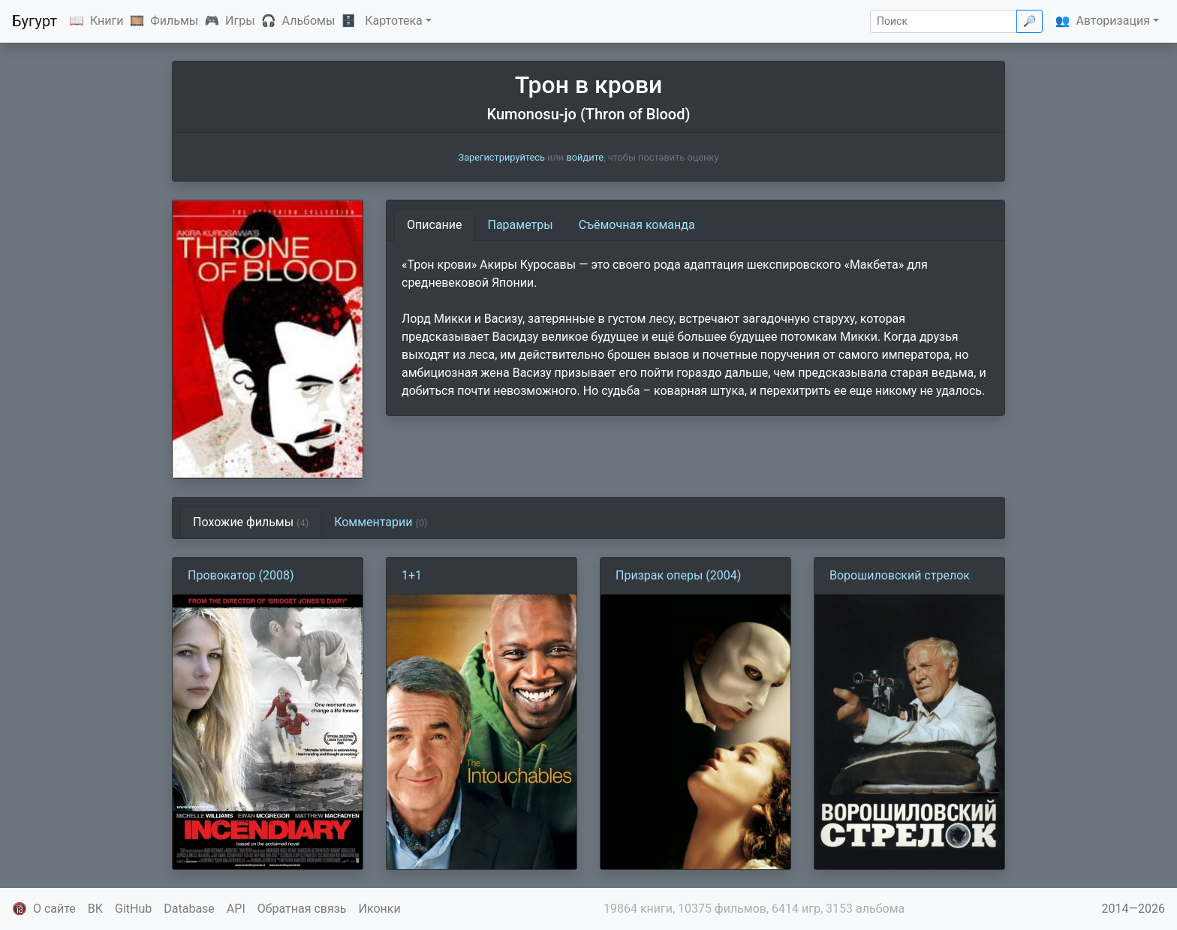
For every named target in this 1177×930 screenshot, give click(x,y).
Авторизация (1113, 21)
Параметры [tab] (520, 225)
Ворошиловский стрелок (899, 575)
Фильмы (174, 21)
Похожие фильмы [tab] (251, 522)
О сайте (54, 908)
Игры (240, 21)
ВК (95, 908)
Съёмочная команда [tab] (637, 225)
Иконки (380, 908)
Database (189, 908)
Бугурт (34, 21)
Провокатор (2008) (240, 575)
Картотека (394, 21)
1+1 (412, 575)
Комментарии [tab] (380, 522)
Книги (107, 21)
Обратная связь (302, 908)
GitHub (133, 908)
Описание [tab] (434, 225)
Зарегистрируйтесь (502, 157)
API (236, 908)
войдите (585, 157)
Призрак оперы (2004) (678, 575)
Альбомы (309, 21)
